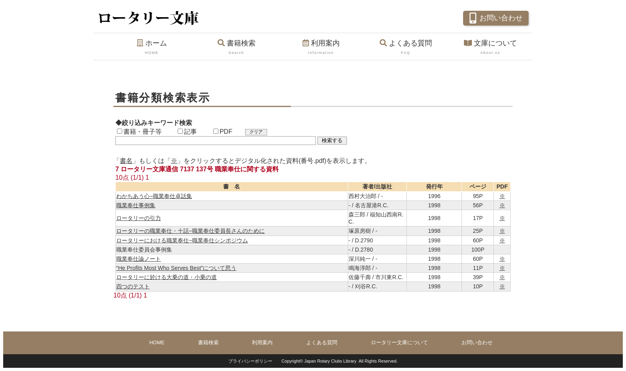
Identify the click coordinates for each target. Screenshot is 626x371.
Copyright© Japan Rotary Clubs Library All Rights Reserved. (339, 361)
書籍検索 (236, 47)
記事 (187, 131)
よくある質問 (405, 47)
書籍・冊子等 (139, 131)
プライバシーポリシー (250, 361)
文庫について (490, 47)
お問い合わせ (495, 17)
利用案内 (321, 47)
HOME (156, 342)
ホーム (151, 47)
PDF (222, 131)
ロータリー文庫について (399, 342)
